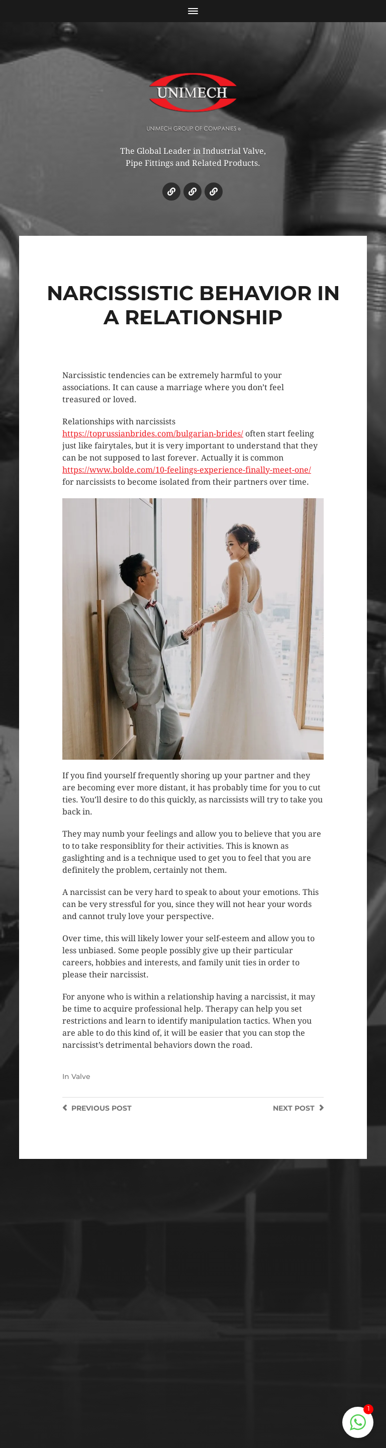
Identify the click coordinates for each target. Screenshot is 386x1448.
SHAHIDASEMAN (215, 1404)
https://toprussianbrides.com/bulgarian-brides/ (152, 433)
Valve (80, 1076)
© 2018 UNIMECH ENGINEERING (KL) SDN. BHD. (193, 1386)
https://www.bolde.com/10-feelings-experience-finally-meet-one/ (186, 470)
